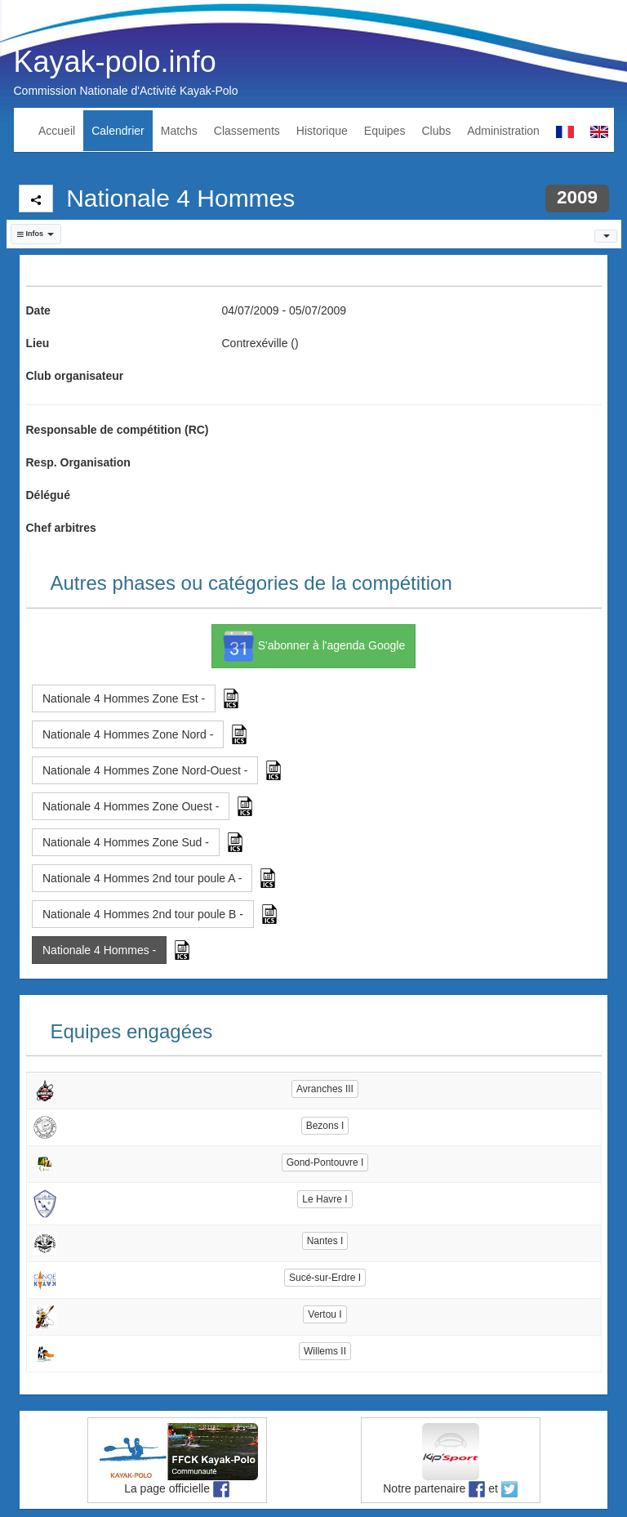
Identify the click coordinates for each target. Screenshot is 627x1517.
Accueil (56, 130)
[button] (36, 234)
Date (38, 310)
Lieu (38, 343)
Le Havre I (324, 1199)
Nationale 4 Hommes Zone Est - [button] (123, 698)
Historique (322, 130)
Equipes (385, 130)
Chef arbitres (61, 527)
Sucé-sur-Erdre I (325, 1277)
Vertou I (324, 1314)
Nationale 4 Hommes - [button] (99, 950)
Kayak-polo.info (115, 61)
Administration (503, 130)
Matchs (179, 130)
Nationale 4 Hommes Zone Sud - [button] (125, 842)
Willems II (325, 1351)
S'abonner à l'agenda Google (313, 646)
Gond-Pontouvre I (325, 1162)
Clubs (436, 130)
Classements (247, 130)
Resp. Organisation (78, 462)
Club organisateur (75, 375)
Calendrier (118, 130)
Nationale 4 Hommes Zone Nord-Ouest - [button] (144, 770)
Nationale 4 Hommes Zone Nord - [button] (127, 734)
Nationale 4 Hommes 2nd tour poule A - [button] (142, 878)
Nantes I (325, 1241)
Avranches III (325, 1089)
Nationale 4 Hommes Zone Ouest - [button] (130, 806)
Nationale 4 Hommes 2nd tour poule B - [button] (142, 914)
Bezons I (325, 1125)
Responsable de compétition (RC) (117, 429)
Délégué (48, 495)
